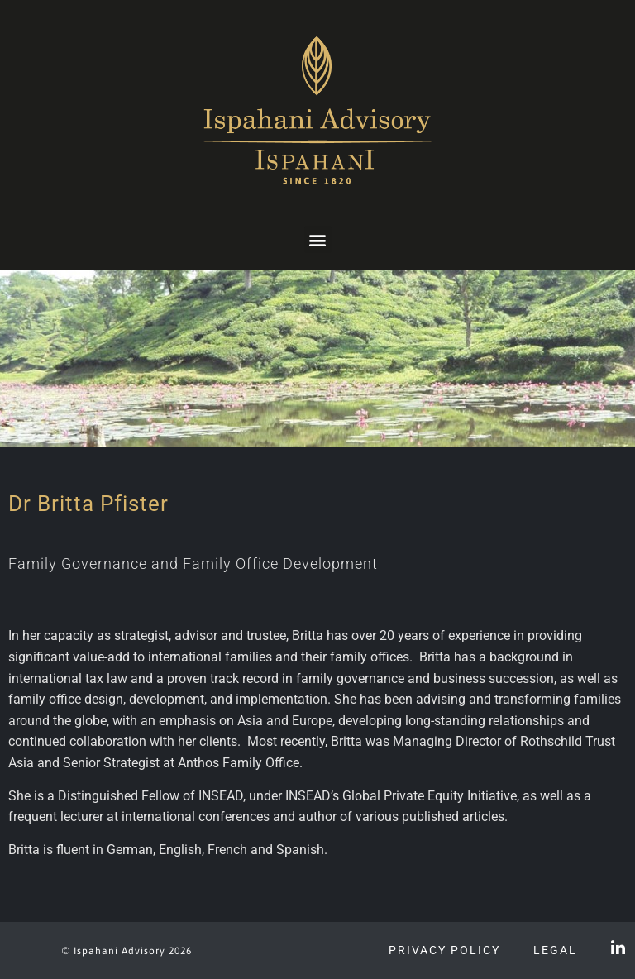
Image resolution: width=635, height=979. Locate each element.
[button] (318, 239)
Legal (555, 950)
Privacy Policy (444, 950)
